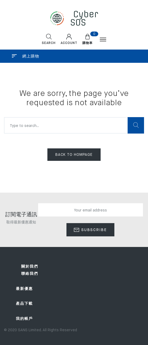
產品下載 (24, 304)
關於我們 (29, 266)
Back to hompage (74, 155)
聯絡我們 (29, 274)
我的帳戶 (24, 319)
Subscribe (93, 230)
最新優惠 (24, 289)
